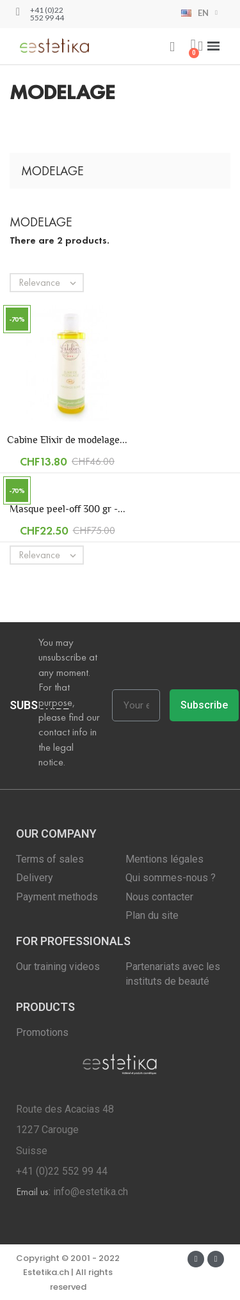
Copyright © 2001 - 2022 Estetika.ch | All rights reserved (68, 1272)
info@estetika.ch (90, 1192)
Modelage (52, 170)
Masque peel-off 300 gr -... (67, 508)
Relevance (51, 282)
